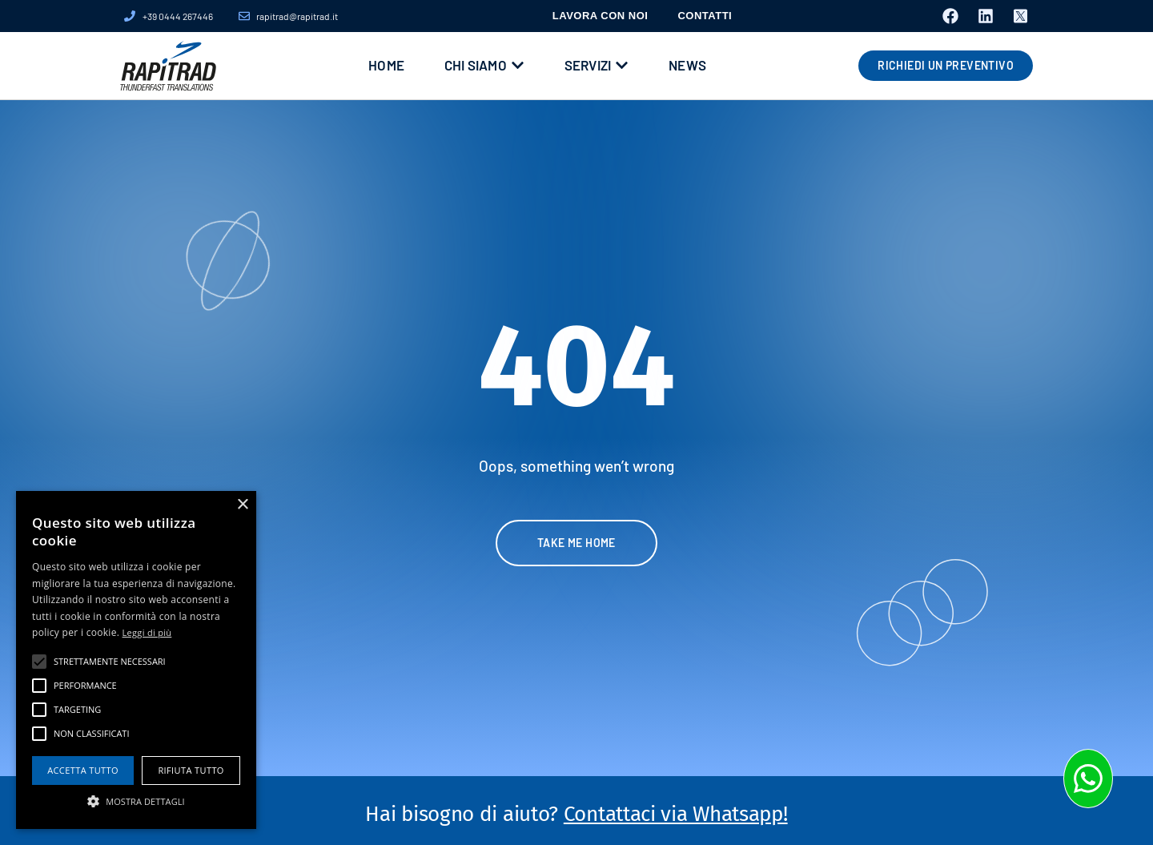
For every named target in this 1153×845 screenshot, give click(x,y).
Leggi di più (147, 632)
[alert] (136, 660)
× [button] (242, 505)
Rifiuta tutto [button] (190, 770)
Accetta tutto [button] (83, 770)
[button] (136, 801)
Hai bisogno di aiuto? (576, 814)
